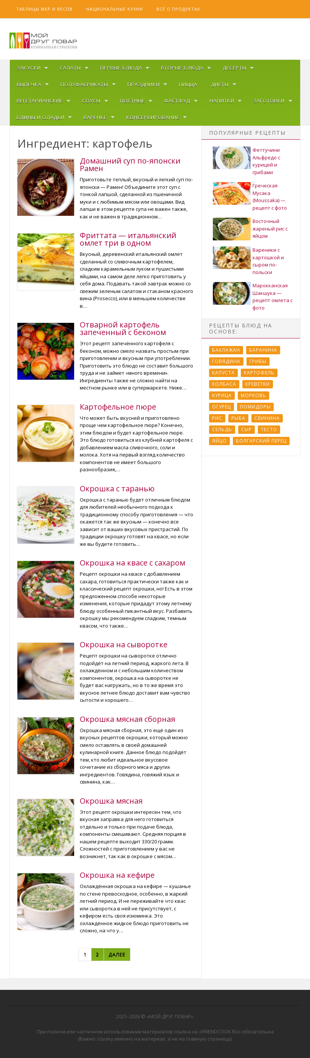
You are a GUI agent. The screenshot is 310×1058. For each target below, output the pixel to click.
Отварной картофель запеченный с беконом (123, 328)
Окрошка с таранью (117, 488)
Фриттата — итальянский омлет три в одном (128, 239)
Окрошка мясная (111, 801)
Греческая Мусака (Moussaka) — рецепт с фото (270, 196)
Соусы (91, 100)
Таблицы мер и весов (44, 9)
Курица (222, 395)
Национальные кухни (114, 9)
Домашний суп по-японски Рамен (130, 164)
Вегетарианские (40, 100)
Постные (132, 100)
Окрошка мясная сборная (127, 719)
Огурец (221, 407)
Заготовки (269, 100)
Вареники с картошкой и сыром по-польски (268, 261)
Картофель (259, 372)
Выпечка (29, 84)
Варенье (95, 117)
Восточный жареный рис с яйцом (270, 228)
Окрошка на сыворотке (123, 644)
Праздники (143, 84)
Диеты (220, 84)
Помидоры (255, 407)
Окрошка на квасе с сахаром (132, 563)
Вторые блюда (182, 67)
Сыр (246, 429)
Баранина (263, 350)
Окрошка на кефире (117, 875)
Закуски (29, 67)
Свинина (267, 418)
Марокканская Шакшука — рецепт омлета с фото (273, 296)
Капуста (223, 372)
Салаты (70, 67)
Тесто (269, 429)
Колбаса (224, 384)
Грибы (258, 361)
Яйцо (219, 441)
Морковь (253, 395)
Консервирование (153, 117)
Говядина (226, 361)
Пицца (188, 84)
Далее (117, 954)
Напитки (221, 100)
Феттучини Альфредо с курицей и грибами (266, 161)
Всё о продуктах (178, 9)
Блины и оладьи (41, 117)
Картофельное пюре (118, 407)
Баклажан (226, 350)
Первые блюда (121, 67)
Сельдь (222, 429)
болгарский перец (261, 441)
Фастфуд (177, 100)
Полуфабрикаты (84, 84)
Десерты (234, 67)
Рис (217, 418)
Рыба (238, 418)
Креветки (257, 384)
